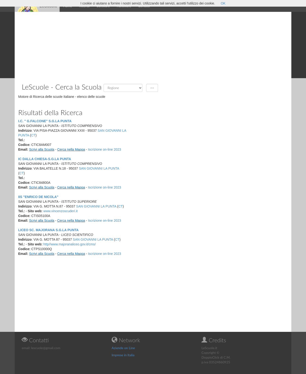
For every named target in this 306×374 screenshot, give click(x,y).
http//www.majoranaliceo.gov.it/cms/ (69, 244)
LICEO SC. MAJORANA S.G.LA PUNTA (48, 230)
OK (223, 3)
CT (33, 135)
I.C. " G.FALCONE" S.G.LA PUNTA (45, 121)
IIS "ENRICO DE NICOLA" (38, 197)
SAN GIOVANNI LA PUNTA (99, 168)
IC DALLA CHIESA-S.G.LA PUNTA (44, 159)
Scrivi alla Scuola (41, 149)
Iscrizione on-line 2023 (104, 149)
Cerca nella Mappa (71, 149)
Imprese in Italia (123, 355)
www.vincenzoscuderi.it (60, 211)
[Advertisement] (153, 45)
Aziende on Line (123, 348)
